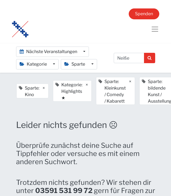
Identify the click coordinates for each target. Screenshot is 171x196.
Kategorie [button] (34, 64)
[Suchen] (149, 58)
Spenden (144, 13)
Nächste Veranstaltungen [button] (49, 51)
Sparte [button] (75, 64)
